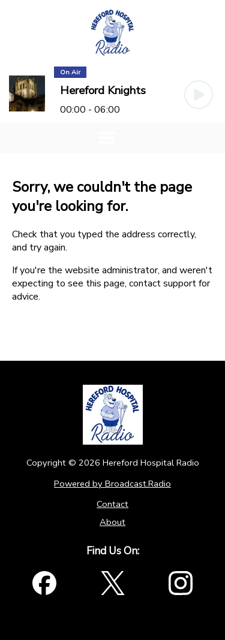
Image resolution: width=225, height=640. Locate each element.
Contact (112, 504)
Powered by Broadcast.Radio (112, 484)
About (112, 522)
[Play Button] (198, 94)
